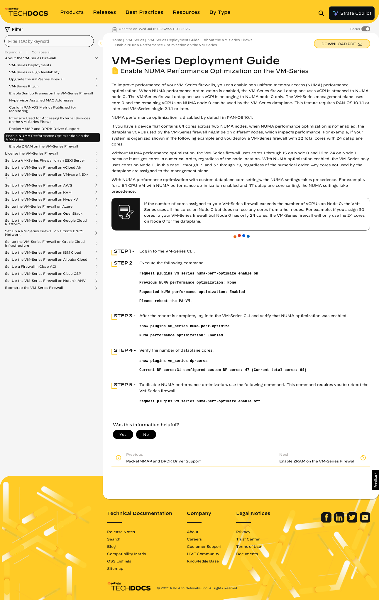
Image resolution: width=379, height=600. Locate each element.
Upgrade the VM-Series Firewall (36, 79)
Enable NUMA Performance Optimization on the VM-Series (47, 137)
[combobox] (49, 41)
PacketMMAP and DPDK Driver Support (44, 128)
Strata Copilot (351, 13)
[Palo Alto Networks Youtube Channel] (365, 521)
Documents (247, 554)
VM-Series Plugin (23, 86)
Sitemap (115, 568)
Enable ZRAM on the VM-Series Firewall (43, 146)
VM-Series (135, 40)
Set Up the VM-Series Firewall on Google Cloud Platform (46, 222)
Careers (194, 539)
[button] (375, 480)
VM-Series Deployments (30, 65)
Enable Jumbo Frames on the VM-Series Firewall (51, 93)
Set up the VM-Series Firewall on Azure (38, 206)
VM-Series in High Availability (34, 72)
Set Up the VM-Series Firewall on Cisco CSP (43, 273)
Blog (111, 546)
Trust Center (248, 539)
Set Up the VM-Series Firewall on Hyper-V (41, 199)
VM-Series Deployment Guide (173, 40)
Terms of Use (248, 546)
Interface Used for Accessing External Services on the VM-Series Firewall (49, 119)
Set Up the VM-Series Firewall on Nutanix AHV (45, 280)
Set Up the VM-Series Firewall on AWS (38, 185)
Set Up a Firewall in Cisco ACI (30, 266)
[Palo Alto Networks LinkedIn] (340, 521)
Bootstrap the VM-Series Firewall (34, 287)
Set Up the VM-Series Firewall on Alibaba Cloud (46, 259)
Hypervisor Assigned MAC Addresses (41, 100)
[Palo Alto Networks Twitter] (352, 521)
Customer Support (204, 546)
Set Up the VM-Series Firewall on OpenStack (43, 213)
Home (116, 40)
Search (113, 539)
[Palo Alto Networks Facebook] (327, 521)
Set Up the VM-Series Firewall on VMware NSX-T (46, 176)
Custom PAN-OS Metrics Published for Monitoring (42, 109)
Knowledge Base (203, 561)
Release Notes (121, 532)
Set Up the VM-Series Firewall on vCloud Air (43, 167)
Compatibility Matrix (126, 554)
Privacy (243, 532)
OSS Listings (119, 561)
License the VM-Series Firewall (31, 153)
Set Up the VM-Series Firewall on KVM (38, 192)
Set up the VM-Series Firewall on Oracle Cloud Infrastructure (45, 243)
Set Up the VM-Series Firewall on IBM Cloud (43, 252)
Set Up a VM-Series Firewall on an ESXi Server (45, 160)
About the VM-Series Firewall (30, 58)
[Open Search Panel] (323, 13)
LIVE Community (203, 554)
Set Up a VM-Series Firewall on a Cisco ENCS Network (44, 232)
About (192, 532)
